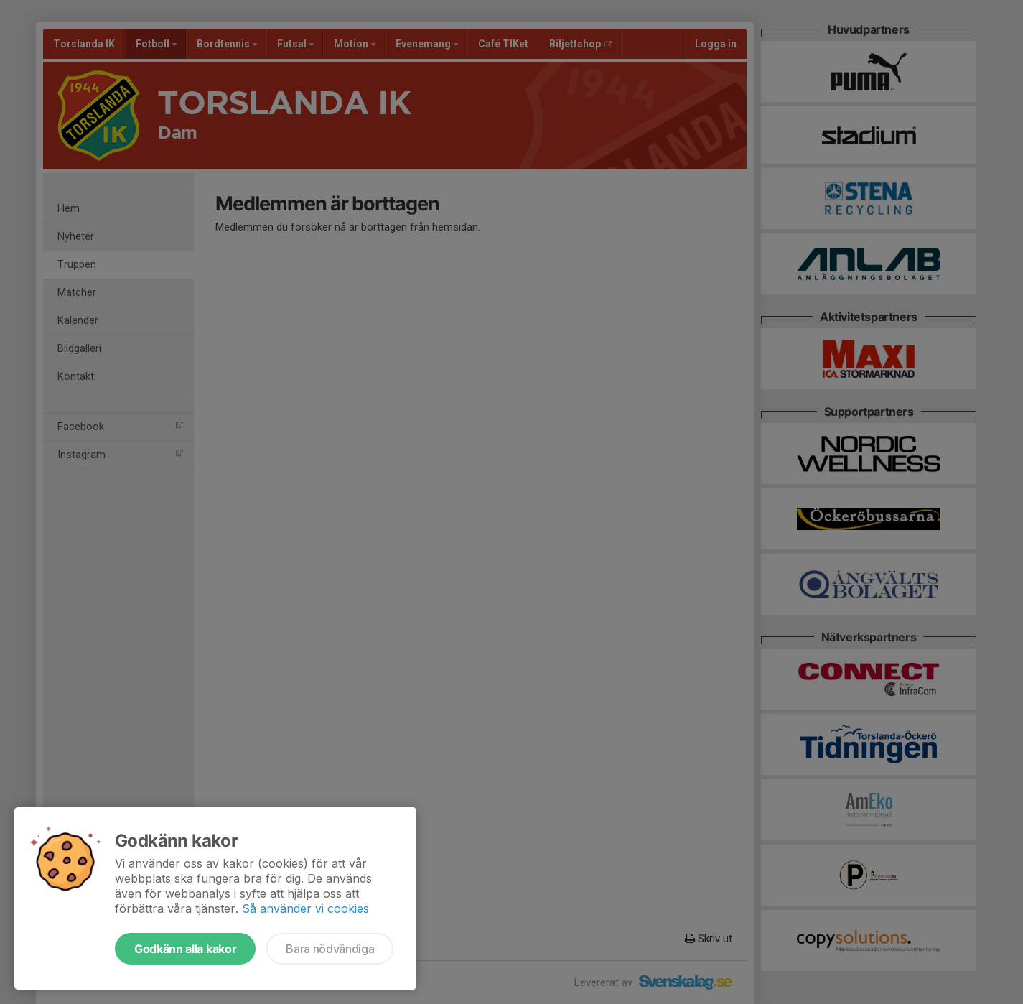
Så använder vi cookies (305, 908)
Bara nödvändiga (330, 949)
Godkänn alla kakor (185, 949)
